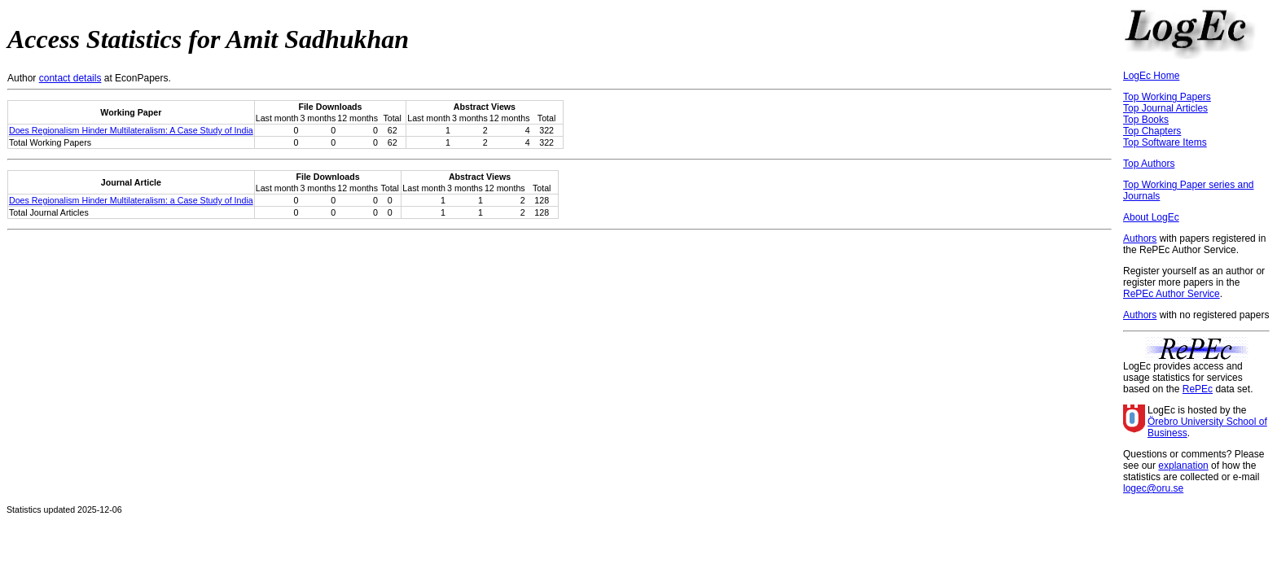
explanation (1183, 465)
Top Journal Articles (1165, 108)
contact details (70, 78)
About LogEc (1151, 217)
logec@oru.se (1153, 488)
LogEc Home (1151, 75)
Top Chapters (1152, 131)
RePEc (1198, 389)
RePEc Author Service (1171, 294)
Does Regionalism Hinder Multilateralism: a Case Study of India (131, 200)
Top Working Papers (1167, 97)
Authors (1139, 238)
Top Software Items (1165, 142)
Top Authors (1148, 163)
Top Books (1146, 119)
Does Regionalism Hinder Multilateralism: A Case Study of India (131, 130)
